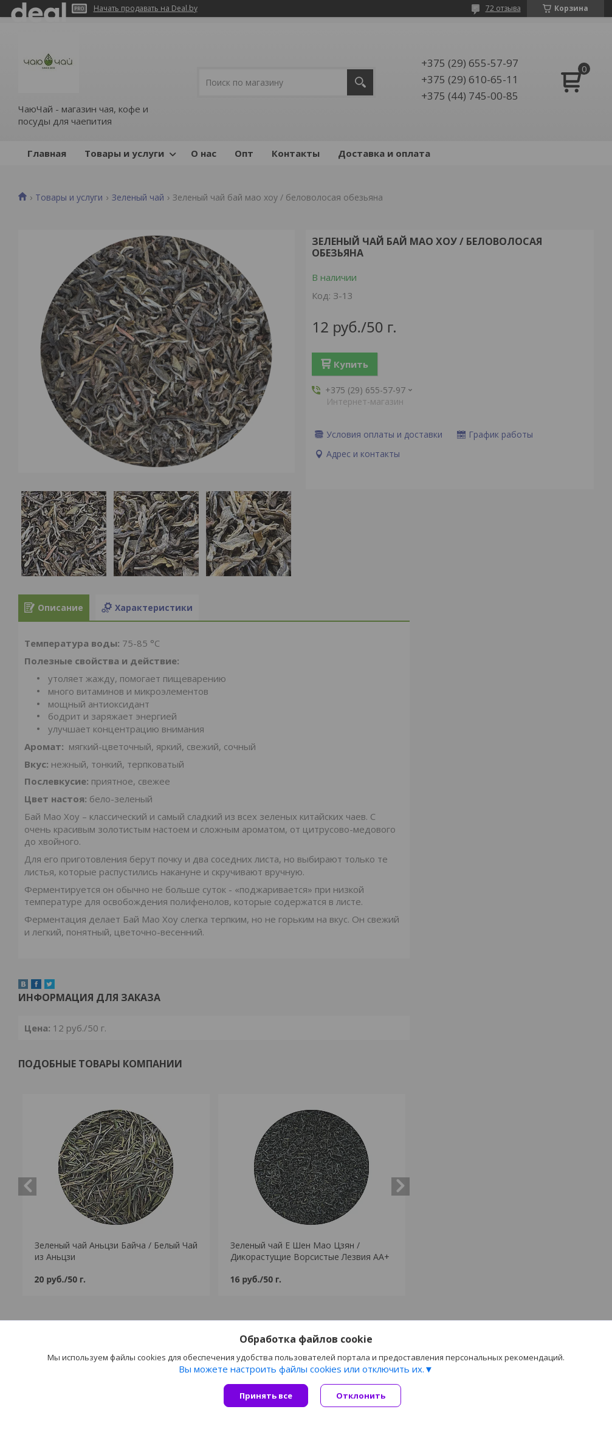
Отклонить (360, 1395)
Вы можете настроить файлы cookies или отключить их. (301, 1368)
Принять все (265, 1395)
